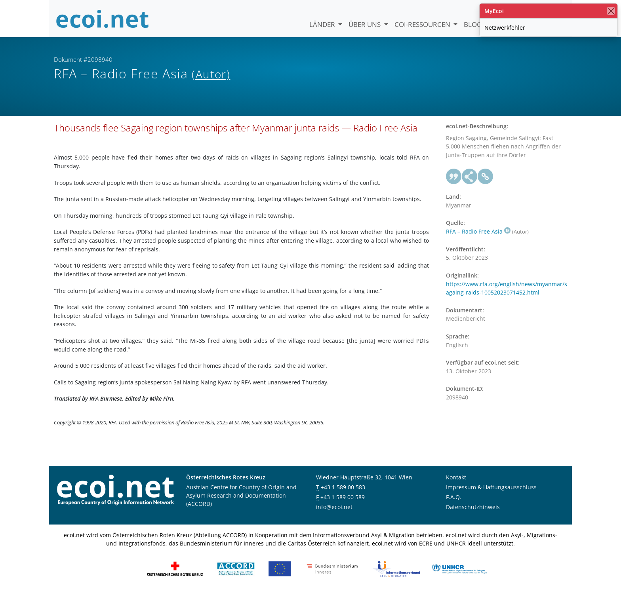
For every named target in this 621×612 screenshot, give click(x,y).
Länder (323, 24)
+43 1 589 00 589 (342, 515)
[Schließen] (611, 11)
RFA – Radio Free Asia (478, 249)
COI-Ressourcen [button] (423, 24)
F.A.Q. (453, 515)
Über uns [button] (365, 24)
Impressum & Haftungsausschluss (491, 505)
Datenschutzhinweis (473, 525)
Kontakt (456, 495)
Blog (473, 24)
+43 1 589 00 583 (343, 505)
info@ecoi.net (334, 525)
